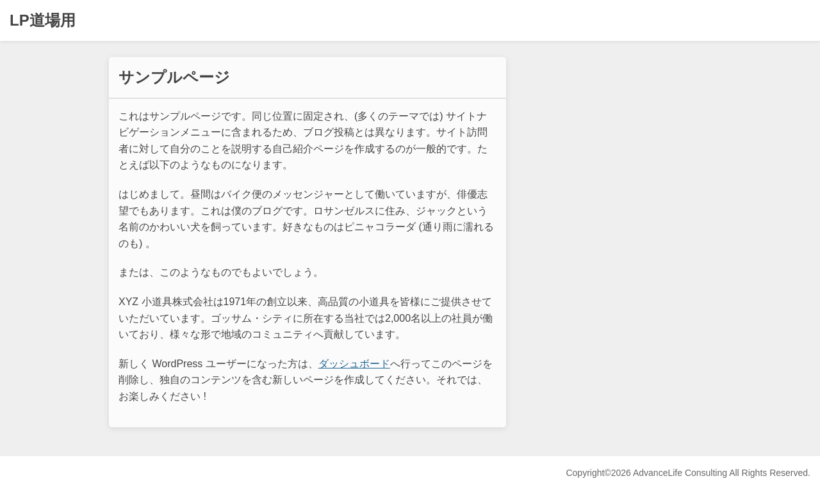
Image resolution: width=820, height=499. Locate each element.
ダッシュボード (354, 363)
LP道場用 (43, 20)
